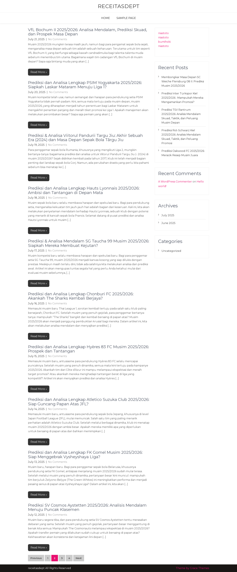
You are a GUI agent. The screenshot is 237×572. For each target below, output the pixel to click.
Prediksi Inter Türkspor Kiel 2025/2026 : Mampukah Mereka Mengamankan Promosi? (182, 98)
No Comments (57, 39)
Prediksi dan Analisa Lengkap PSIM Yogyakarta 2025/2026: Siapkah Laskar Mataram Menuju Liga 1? (85, 84)
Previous (36, 558)
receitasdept (118, 6)
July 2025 (167, 215)
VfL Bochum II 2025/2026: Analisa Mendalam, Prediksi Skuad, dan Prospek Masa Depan (87, 31)
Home (105, 18)
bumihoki (164, 41)
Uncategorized (171, 250)
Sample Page (126, 18)
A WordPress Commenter (175, 181)
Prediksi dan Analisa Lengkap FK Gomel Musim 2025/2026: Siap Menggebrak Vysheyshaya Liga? (85, 454)
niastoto (163, 33)
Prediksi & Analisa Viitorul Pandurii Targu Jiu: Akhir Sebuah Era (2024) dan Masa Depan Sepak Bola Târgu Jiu (85, 137)
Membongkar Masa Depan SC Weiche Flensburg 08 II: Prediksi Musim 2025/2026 (182, 81)
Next (79, 558)
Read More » (38, 72)
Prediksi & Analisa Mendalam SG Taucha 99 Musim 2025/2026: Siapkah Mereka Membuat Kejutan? (88, 243)
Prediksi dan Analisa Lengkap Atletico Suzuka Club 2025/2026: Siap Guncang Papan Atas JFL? (88, 401)
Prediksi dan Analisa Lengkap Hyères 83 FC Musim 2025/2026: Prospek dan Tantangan (88, 348)
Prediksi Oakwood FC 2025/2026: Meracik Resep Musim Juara (183, 153)
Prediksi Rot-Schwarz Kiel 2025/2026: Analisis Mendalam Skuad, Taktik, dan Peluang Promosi (181, 137)
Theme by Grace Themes (192, 568)
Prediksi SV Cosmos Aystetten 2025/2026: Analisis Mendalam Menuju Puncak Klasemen (87, 507)
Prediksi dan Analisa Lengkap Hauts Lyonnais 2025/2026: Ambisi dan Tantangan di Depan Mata (83, 190)
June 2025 (168, 223)
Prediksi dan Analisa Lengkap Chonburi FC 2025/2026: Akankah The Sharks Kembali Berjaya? (80, 296)
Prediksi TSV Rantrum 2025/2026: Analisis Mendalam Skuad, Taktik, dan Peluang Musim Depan (181, 116)
